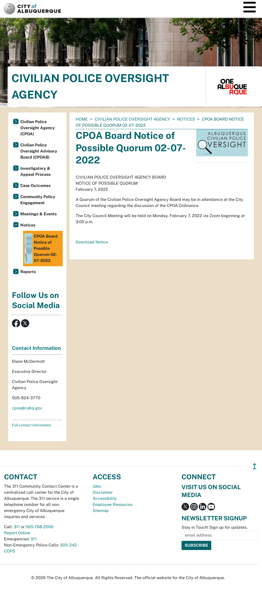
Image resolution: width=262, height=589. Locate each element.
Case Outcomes (35, 185)
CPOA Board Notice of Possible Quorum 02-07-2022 (41, 248)
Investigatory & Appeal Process (35, 171)
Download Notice (92, 242)
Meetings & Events (38, 214)
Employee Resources (113, 504)
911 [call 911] (34, 539)
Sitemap (101, 510)
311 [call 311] (17, 526)
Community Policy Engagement (37, 199)
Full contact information (31, 425)
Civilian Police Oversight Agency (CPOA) (37, 127)
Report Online (17, 532)
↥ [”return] (254, 466)
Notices (186, 119)
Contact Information (36, 348)
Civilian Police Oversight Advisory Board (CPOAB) (38, 151)
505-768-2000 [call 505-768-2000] (40, 526)
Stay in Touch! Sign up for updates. (215, 527)
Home (82, 119)
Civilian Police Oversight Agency (132, 119)
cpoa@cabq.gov (27, 408)
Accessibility (105, 498)
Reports (28, 271)
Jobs (97, 486)
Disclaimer (103, 492)
